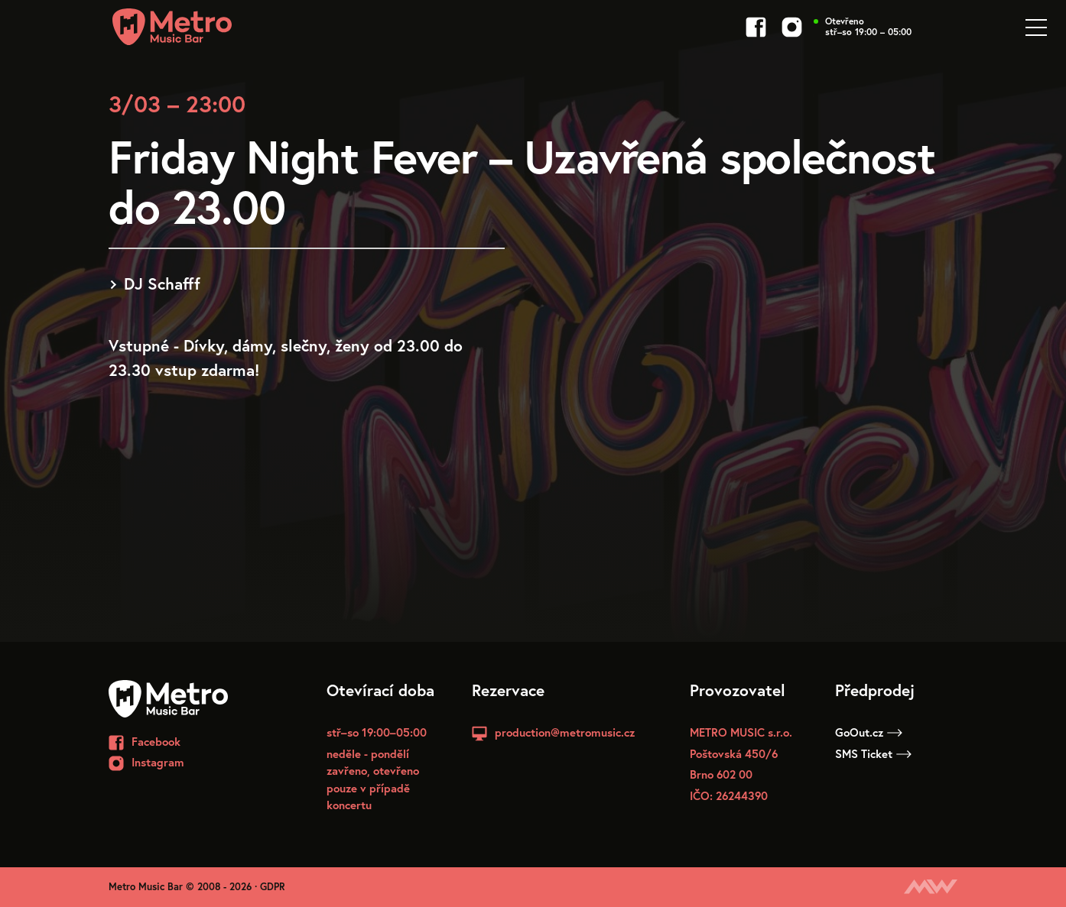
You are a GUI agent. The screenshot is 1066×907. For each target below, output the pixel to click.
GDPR (272, 886)
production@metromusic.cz (565, 732)
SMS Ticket (873, 753)
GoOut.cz (868, 732)
